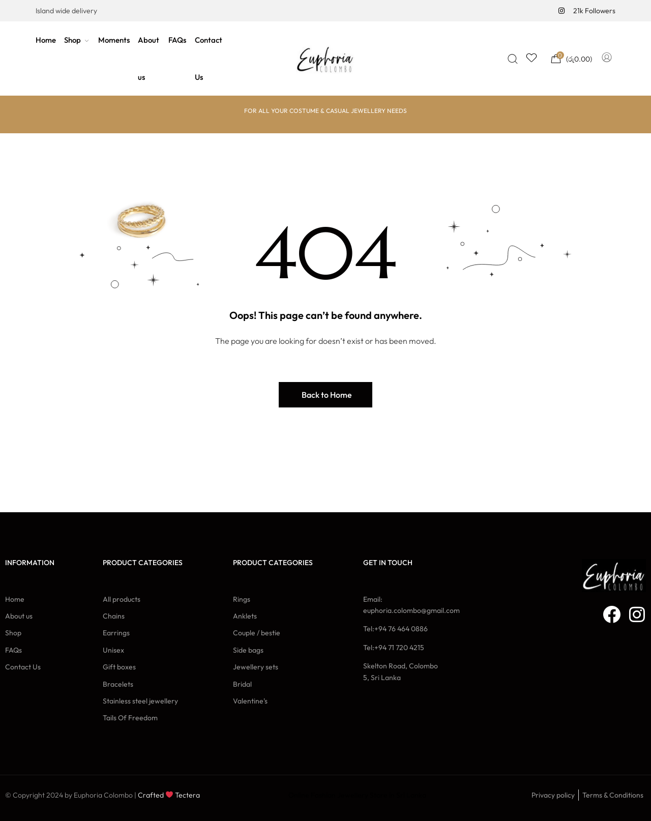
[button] (325, 394)
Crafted (151, 795)
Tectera (186, 795)
